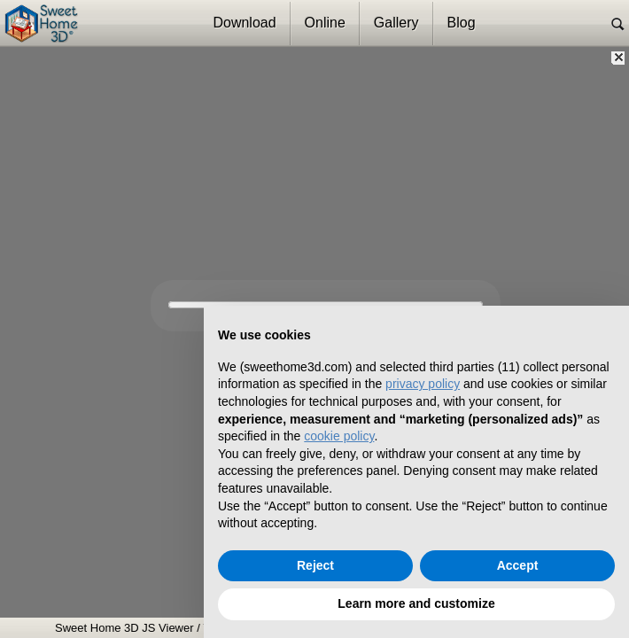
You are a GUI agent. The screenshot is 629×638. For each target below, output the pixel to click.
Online (325, 22)
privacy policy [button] (422, 384)
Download (244, 22)
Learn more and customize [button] (416, 603)
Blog (461, 22)
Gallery (396, 22)
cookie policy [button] (339, 436)
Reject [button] (315, 565)
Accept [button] (518, 565)
